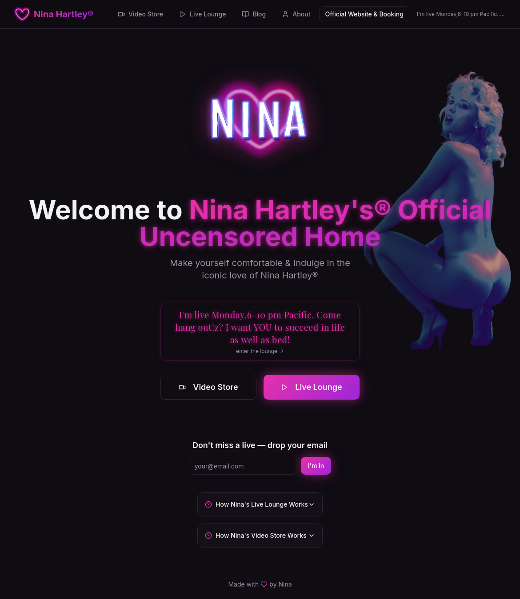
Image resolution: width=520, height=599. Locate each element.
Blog (254, 14)
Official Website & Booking (364, 14)
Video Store (140, 14)
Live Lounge (202, 14)
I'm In (316, 465)
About (296, 14)
